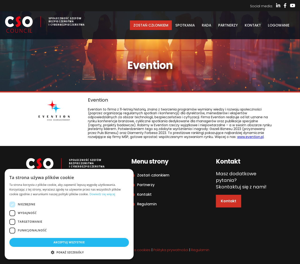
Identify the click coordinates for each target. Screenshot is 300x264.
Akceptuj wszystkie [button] (69, 242)
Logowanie (278, 25)
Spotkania (185, 25)
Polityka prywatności (170, 249)
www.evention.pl (250, 136)
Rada (206, 25)
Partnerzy (228, 25)
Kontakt (253, 25)
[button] (69, 252)
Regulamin (147, 204)
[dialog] (69, 214)
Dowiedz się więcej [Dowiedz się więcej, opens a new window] (102, 194)
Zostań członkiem (150, 25)
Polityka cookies (136, 249)
